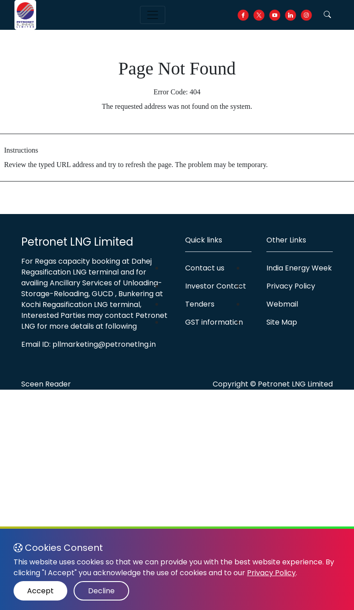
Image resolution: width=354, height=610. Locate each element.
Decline (101, 591)
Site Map (281, 322)
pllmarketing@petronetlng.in (104, 344)
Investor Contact (215, 286)
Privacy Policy (290, 286)
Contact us (204, 268)
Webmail (282, 304)
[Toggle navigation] (152, 15)
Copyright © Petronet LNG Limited (273, 384)
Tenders (199, 304)
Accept (40, 591)
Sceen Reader (46, 384)
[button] (327, 15)
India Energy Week (299, 268)
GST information (214, 322)
